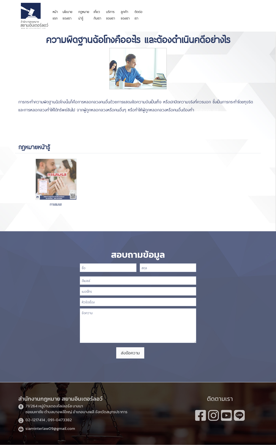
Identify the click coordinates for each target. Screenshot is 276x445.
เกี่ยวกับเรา (97, 15)
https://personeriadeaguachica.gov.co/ (170, 14)
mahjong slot (207, 109)
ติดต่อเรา (138, 15)
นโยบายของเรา (67, 15)
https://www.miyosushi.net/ (214, 12)
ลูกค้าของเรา (125, 15)
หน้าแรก (55, 15)
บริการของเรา (110, 15)
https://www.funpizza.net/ (40, 117)
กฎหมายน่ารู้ (83, 15)
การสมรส (56, 204)
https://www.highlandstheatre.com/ (48, 125)
